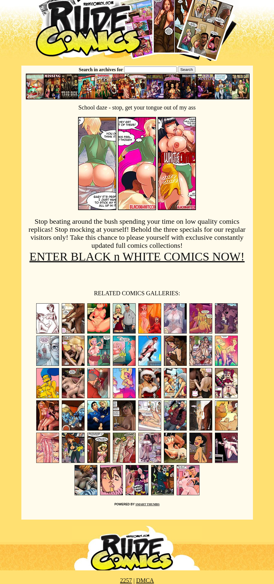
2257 (126, 580)
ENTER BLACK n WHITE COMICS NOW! (137, 256)
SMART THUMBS (147, 504)
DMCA (145, 580)
